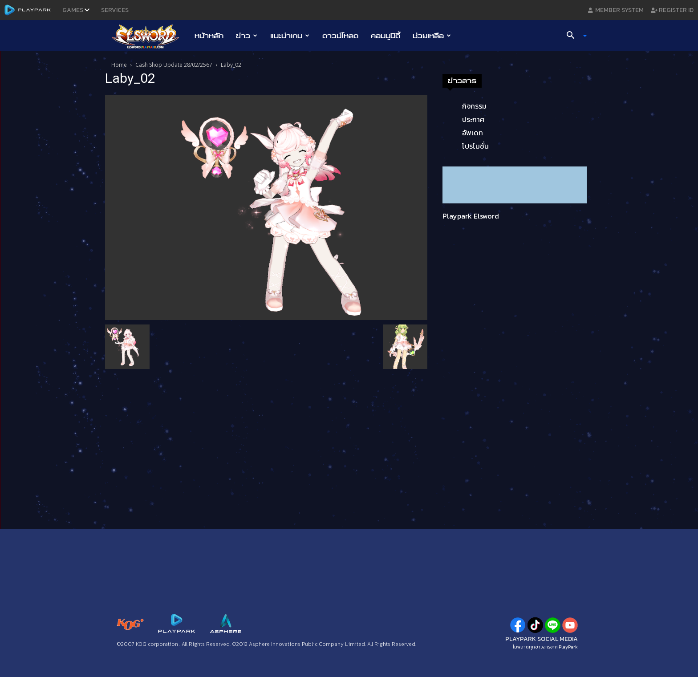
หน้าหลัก (209, 35)
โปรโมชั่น (475, 146)
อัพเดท (472, 132)
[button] (573, 36)
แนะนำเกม (289, 35)
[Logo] (149, 36)
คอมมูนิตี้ (385, 35)
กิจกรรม (474, 106)
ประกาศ (473, 119)
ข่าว (246, 35)
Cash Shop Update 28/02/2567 (173, 65)
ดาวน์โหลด (340, 35)
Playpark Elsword (470, 216)
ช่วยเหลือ (432, 35)
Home (119, 65)
